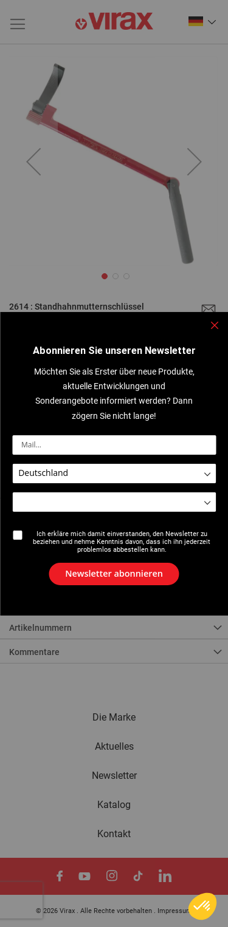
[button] (202, 906)
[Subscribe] (114, 574)
